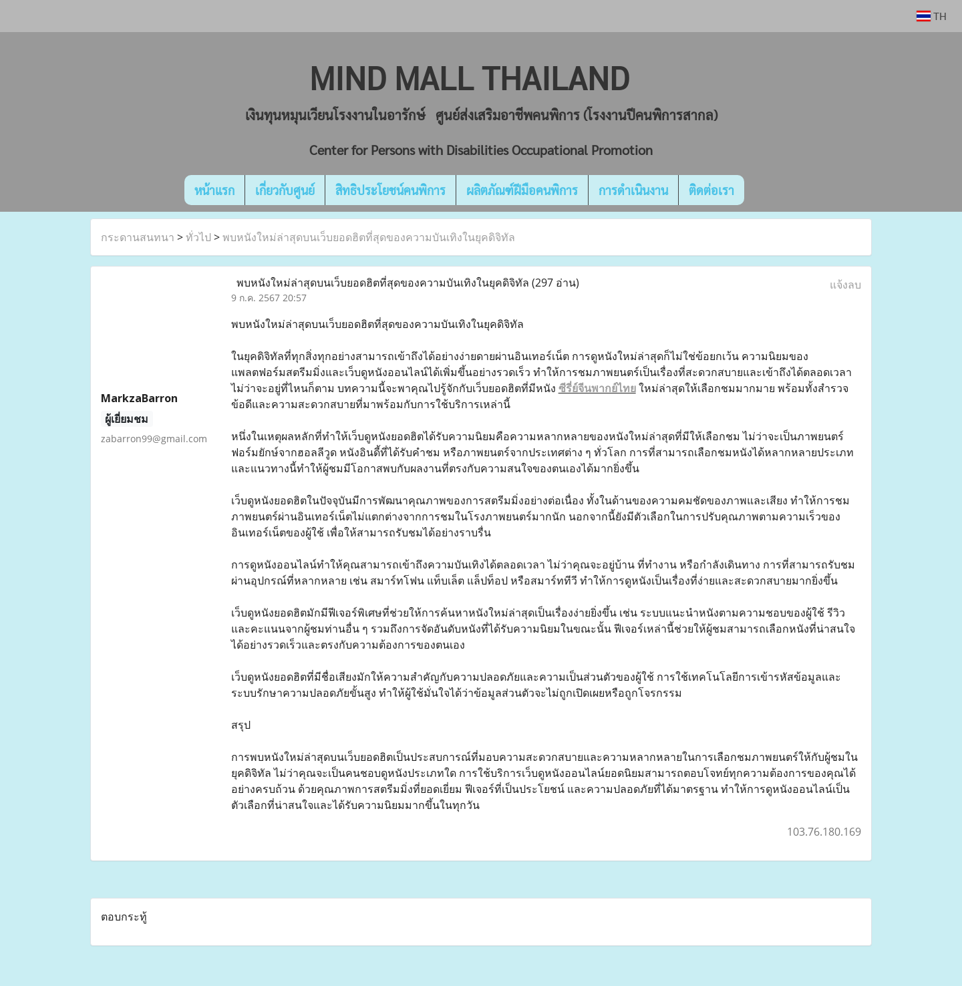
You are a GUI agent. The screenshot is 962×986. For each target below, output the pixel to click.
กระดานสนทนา (137, 237)
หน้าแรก (214, 190)
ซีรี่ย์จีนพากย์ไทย (597, 388)
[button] (764, 190)
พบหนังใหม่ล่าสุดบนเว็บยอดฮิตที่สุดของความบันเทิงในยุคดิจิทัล (368, 237)
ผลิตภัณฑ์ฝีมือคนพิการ (522, 190)
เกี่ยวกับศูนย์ (285, 190)
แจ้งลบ (845, 284)
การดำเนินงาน (633, 190)
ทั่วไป (198, 237)
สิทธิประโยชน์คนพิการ (390, 190)
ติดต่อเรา (711, 190)
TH (932, 16)
